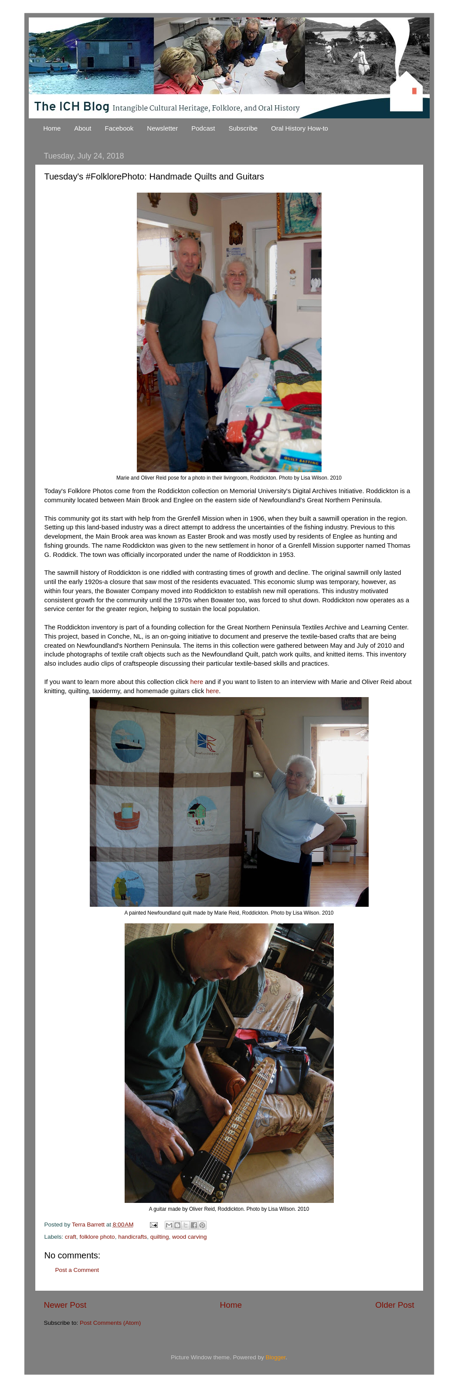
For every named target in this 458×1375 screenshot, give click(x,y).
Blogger (276, 1357)
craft (70, 1236)
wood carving (189, 1236)
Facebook (119, 128)
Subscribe (243, 128)
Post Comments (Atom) (110, 1323)
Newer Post (65, 1304)
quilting (159, 1236)
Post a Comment (77, 1270)
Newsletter (162, 128)
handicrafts (132, 1236)
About (82, 128)
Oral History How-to (299, 128)
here (196, 681)
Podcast (203, 128)
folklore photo (97, 1236)
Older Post (394, 1304)
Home (52, 128)
